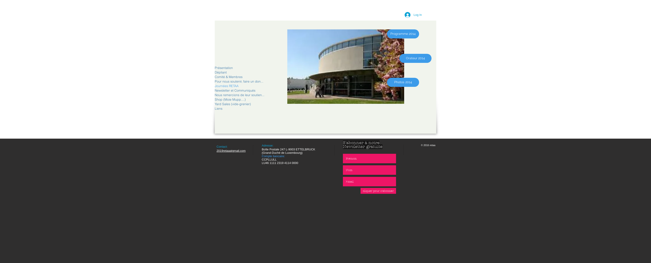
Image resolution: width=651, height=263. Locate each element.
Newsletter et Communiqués (235, 90)
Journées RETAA (226, 86)
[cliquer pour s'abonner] (378, 191)
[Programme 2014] (403, 33)
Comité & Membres (229, 77)
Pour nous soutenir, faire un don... (239, 81)
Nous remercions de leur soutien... (239, 95)
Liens (218, 109)
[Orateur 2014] (415, 58)
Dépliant (221, 72)
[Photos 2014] (403, 82)
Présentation (224, 68)
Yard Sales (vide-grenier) (233, 104)
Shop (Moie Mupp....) (230, 99)
